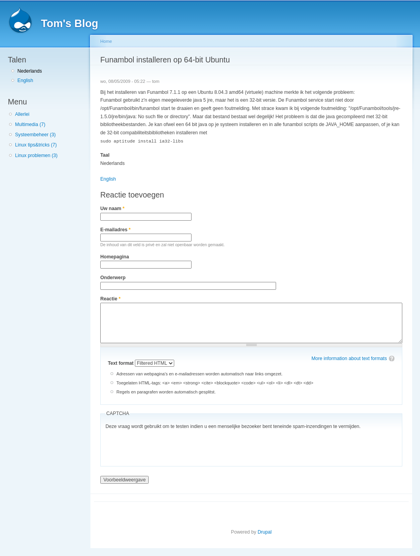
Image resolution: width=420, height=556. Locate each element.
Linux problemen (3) (36, 155)
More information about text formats (349, 358)
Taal (104, 154)
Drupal (265, 531)
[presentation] (165, 445)
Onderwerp (112, 277)
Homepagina (114, 256)
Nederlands (29, 71)
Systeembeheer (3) (35, 134)
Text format (121, 363)
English (25, 80)
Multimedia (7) (30, 124)
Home (106, 41)
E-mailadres (115, 229)
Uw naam (112, 208)
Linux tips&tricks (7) (36, 145)
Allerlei (22, 114)
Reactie (110, 298)
